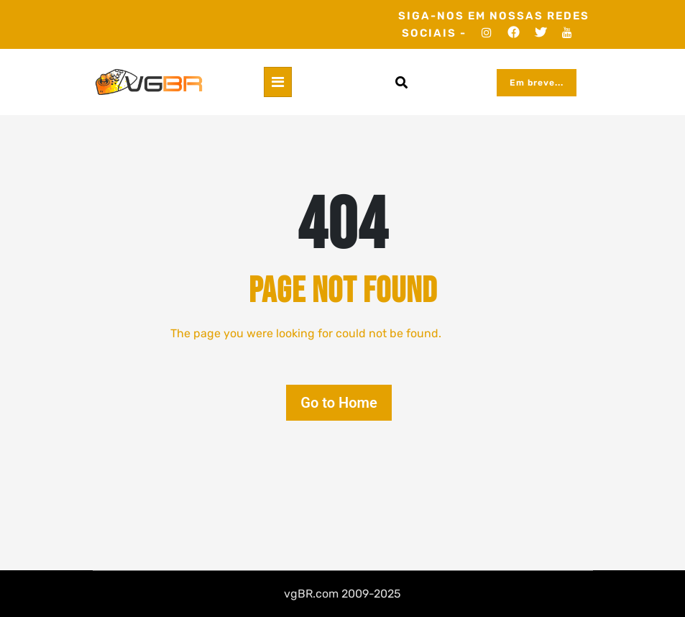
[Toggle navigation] (278, 82)
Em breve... (537, 83)
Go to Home (338, 402)
